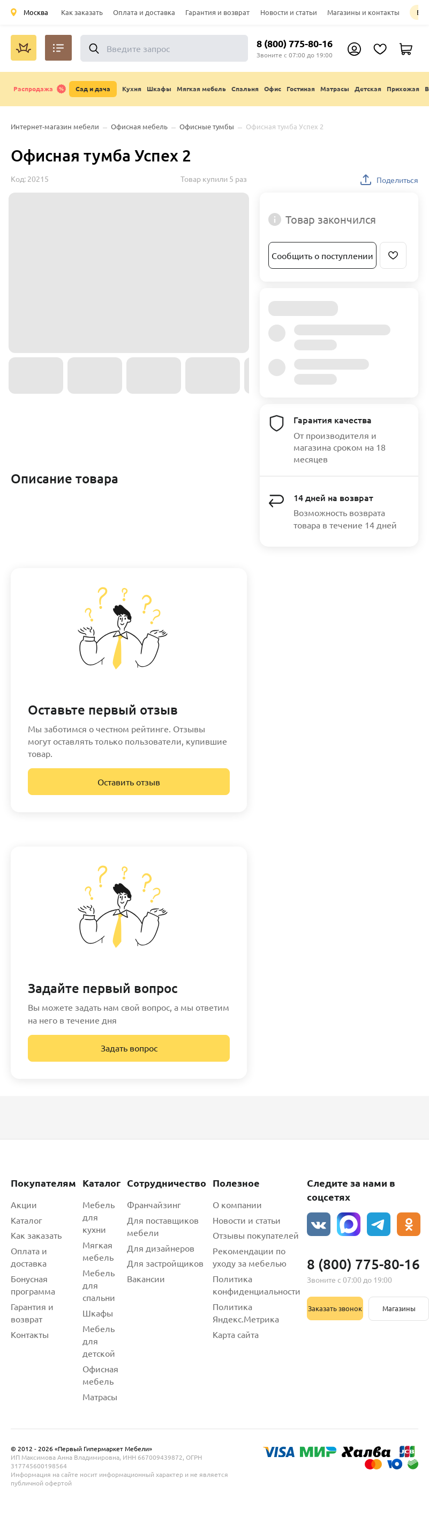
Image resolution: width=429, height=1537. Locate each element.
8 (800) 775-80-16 (295, 43)
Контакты (30, 1334)
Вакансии (146, 1278)
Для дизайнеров (160, 1247)
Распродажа (39, 89)
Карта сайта (236, 1334)
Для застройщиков (165, 1262)
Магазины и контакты (363, 12)
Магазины (399, 1308)
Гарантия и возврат (217, 12)
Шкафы (97, 1312)
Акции (24, 1204)
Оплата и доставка (144, 12)
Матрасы (99, 1396)
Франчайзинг (154, 1204)
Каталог (26, 1220)
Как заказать (82, 12)
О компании (237, 1204)
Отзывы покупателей (256, 1235)
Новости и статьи (288, 12)
